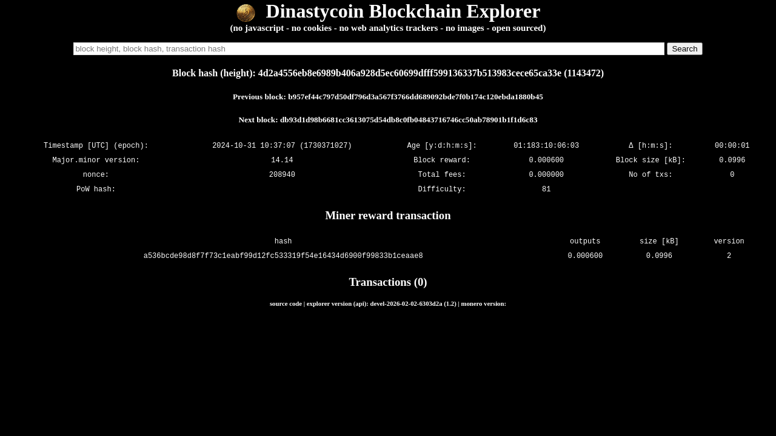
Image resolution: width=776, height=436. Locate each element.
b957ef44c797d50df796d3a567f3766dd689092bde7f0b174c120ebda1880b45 (415, 96)
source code (286, 303)
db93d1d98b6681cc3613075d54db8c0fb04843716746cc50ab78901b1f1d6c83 (409, 119)
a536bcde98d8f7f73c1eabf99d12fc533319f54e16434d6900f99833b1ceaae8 (283, 256)
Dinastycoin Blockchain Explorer (388, 11)
